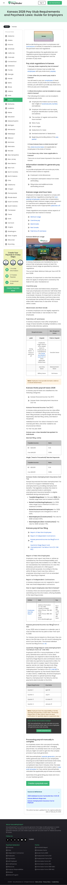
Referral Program (13, 875)
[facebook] (7, 839)
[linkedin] (18, 839)
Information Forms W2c (44, 864)
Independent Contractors (16, 853)
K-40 (44, 644)
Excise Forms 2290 (42, 853)
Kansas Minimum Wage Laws (37, 798)
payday (53, 71)
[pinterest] (25, 839)
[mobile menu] (4, 3)
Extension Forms (42, 850)
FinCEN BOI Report (42, 847)
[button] (44, 792)
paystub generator (48, 756)
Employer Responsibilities (15, 869)
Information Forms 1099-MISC (46, 867)
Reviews (10, 872)
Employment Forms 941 (44, 856)
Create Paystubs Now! (13, 289)
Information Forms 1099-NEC (45, 869)
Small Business (12, 864)
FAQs (9, 850)
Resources (11, 867)
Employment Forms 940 (44, 858)
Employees (11, 856)
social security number (50, 104)
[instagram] (15, 839)
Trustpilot (31, 839)
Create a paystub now (43, 730)
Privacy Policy (47, 882)
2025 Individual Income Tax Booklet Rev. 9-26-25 (43, 796)
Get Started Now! (55, 3)
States (7, 27)
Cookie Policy (55, 882)
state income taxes (37, 147)
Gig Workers (11, 858)
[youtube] (22, 839)
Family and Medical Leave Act (41, 355)
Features (10, 847)
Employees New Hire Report (31, 612)
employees (31, 71)
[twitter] (11, 839)
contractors (30, 46)
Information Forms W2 (44, 861)
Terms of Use (38, 882)
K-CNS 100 (53, 669)
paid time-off (55, 206)
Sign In (41, 3)
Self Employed (12, 861)
